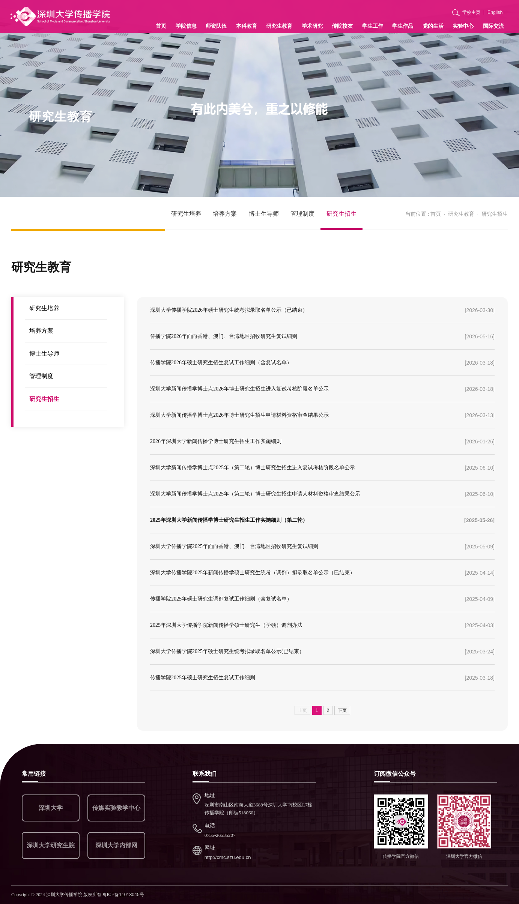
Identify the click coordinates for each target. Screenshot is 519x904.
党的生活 (433, 26)
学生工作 (372, 26)
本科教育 (246, 26)
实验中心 (463, 26)
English (494, 12)
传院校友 (342, 26)
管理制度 (302, 213)
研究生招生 (341, 213)
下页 (342, 710)
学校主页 (471, 12)
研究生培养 (186, 213)
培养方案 (225, 213)
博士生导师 (264, 213)
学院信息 (186, 26)
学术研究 (312, 26)
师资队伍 (216, 26)
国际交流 (493, 26)
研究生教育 (279, 26)
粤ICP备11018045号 (123, 894)
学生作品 (402, 26)
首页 (161, 26)
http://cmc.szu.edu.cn (228, 857)
